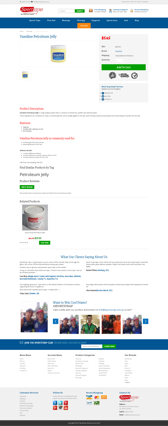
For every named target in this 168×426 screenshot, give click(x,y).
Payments (23, 396)
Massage (79, 378)
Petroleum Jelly (34, 174)
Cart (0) (84, 25)
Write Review (27, 187)
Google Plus (55, 408)
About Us (23, 366)
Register (145, 2)
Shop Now (45, 243)
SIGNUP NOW (109, 346)
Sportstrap (128, 359)
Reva (126, 378)
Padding (101, 363)
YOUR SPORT (103, 373)
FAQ (21, 413)
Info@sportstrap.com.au (111, 309)
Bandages (79, 366)
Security (22, 401)
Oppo (126, 363)
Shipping (22, 399)
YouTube (66, 408)
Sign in (139, 2)
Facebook (55, 403)
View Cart (133, 2)
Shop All (78, 359)
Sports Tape (79, 363)
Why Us (22, 361)
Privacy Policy (24, 410)
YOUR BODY (102, 375)
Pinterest (66, 403)
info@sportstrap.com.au (41, 2)
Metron (127, 375)
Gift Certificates (53, 366)
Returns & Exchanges (27, 406)
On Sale (22, 363)
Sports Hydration (104, 366)
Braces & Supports (82, 368)
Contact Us (23, 371)
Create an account (53, 373)
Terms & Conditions (26, 408)
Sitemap (22, 415)
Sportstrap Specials (82, 361)
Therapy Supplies (81, 371)
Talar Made (128, 373)
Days (126, 380)
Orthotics (102, 361)
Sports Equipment (104, 368)
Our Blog (22, 368)
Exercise (78, 373)
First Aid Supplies (81, 375)
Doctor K (127, 368)
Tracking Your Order (26, 403)
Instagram (60, 408)
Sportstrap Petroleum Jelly (35, 233)
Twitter (60, 403)
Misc (126, 366)
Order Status (52, 361)
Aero (126, 361)
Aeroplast (128, 371)
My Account (125, 2)
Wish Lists (51, 363)
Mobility (101, 359)
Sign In (50, 371)
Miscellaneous (103, 371)
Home (22, 359)
